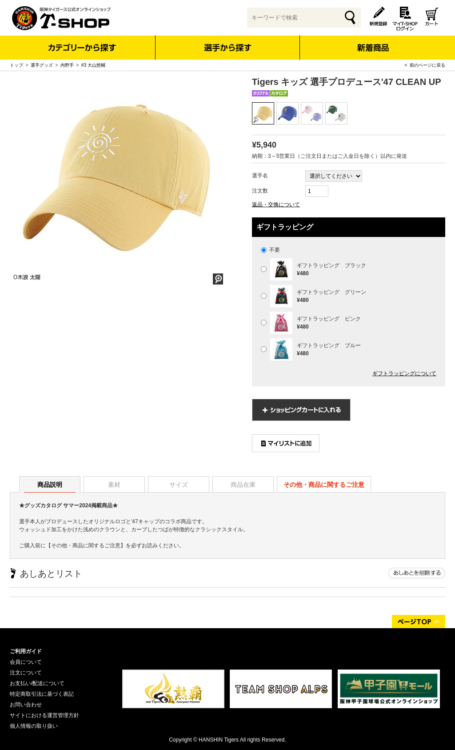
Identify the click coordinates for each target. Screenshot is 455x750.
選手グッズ (42, 65)
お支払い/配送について (37, 683)
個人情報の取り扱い (34, 726)
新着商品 (372, 42)
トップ (16, 65)
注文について (26, 673)
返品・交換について (276, 204)
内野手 (67, 65)
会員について (26, 662)
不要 (270, 250)
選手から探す (228, 48)
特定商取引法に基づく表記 (42, 694)
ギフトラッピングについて (404, 373)
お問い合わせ (26, 705)
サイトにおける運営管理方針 (44, 715)
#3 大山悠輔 (93, 65)
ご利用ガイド (26, 651)
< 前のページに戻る (425, 65)
